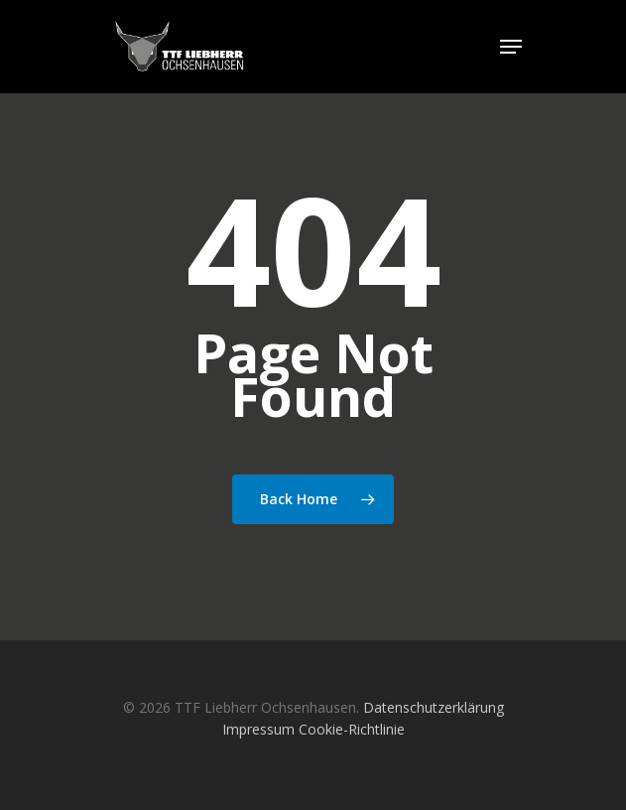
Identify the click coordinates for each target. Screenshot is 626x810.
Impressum (258, 729)
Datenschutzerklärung (433, 707)
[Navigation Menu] (511, 47)
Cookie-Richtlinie (352, 729)
